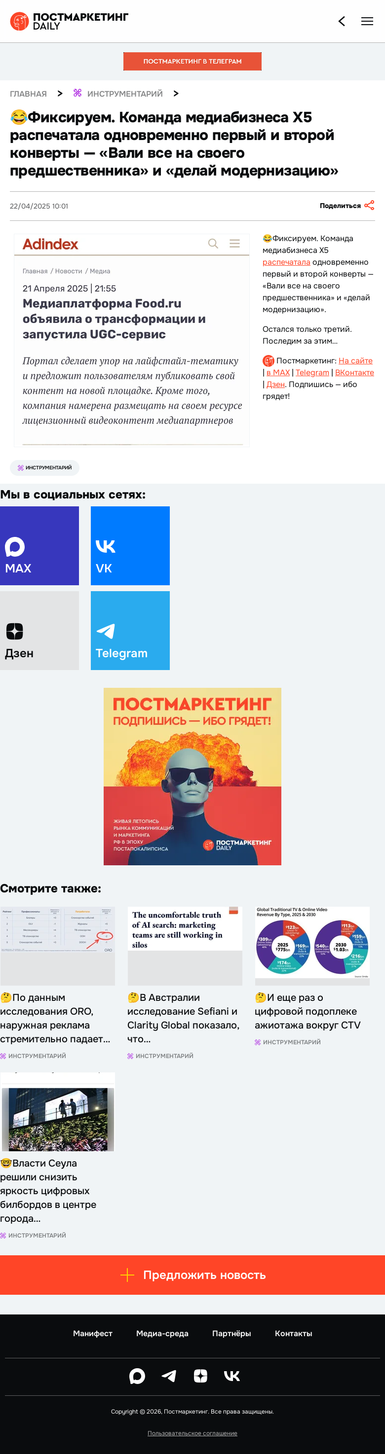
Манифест (93, 1333)
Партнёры (231, 1333)
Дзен (276, 384)
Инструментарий (45, 467)
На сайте (356, 360)
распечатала (286, 262)
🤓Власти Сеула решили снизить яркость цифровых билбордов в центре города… (48, 1191)
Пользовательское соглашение (192, 1433)
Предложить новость (192, 1275)
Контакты (293, 1333)
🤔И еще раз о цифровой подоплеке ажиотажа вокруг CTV (308, 1011)
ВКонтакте (354, 372)
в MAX (278, 372)
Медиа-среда (162, 1333)
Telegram (312, 372)
